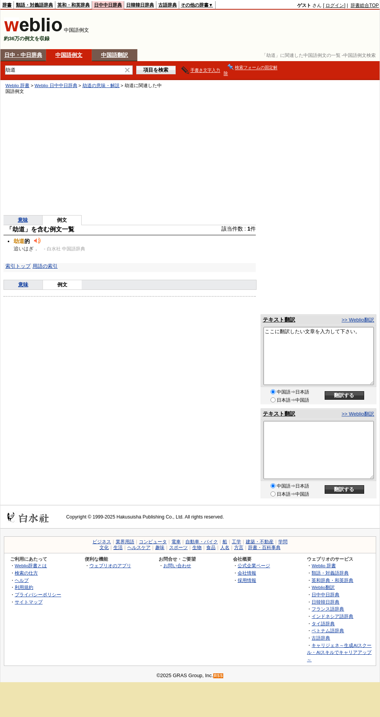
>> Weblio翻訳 (358, 320)
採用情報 (247, 580)
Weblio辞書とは (31, 565)
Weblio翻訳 (323, 587)
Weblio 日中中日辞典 (55, 85)
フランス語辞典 (328, 608)
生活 (118, 547)
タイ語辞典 (323, 623)
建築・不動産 (260, 541)
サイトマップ (29, 601)
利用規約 (24, 587)
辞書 (7, 5)
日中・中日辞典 (23, 55)
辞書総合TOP (365, 5)
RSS (218, 676)
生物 (197, 547)
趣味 (159, 547)
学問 (283, 541)
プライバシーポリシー (38, 594)
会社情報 (247, 572)
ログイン (334, 5)
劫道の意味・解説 (101, 85)
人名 (224, 547)
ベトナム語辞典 (328, 630)
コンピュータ (153, 541)
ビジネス (101, 541)
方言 (238, 547)
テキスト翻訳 (279, 320)
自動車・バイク (201, 541)
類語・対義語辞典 (34, 5)
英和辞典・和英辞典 (332, 580)
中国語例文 (68, 55)
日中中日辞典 (108, 5)
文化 (104, 547)
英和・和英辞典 (73, 5)
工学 (236, 541)
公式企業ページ (254, 565)
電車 (176, 541)
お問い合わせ (177, 565)
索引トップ (18, 266)
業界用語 (125, 541)
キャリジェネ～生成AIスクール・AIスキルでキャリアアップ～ (339, 652)
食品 (211, 547)
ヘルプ (22, 580)
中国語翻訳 (114, 55)
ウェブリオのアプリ (110, 565)
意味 (23, 220)
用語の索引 (45, 266)
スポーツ (178, 547)
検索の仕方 (26, 572)
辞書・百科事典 (264, 547)
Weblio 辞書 (17, 85)
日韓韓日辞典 (140, 5)
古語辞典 (167, 5)
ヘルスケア (139, 547)
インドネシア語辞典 (332, 616)
